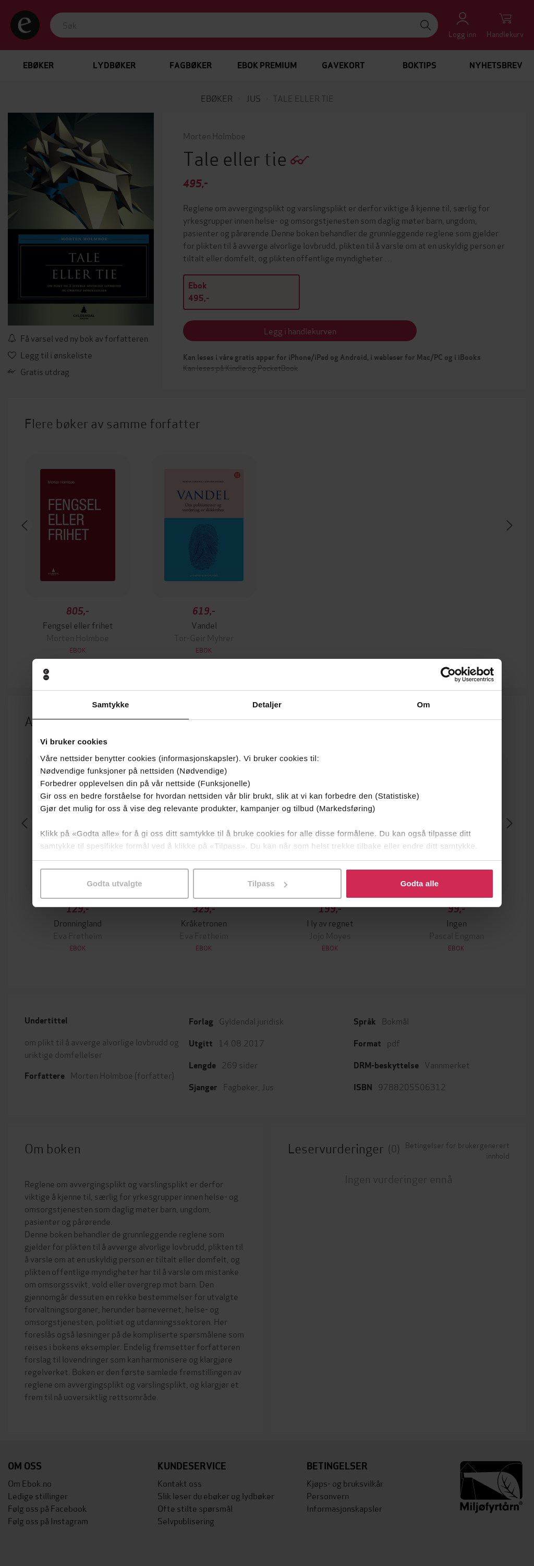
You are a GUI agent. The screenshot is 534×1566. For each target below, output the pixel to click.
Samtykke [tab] (110, 704)
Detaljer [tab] (267, 704)
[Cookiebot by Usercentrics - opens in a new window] (448, 674)
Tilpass (267, 883)
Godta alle (419, 883)
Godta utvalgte (114, 883)
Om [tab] (423, 704)
